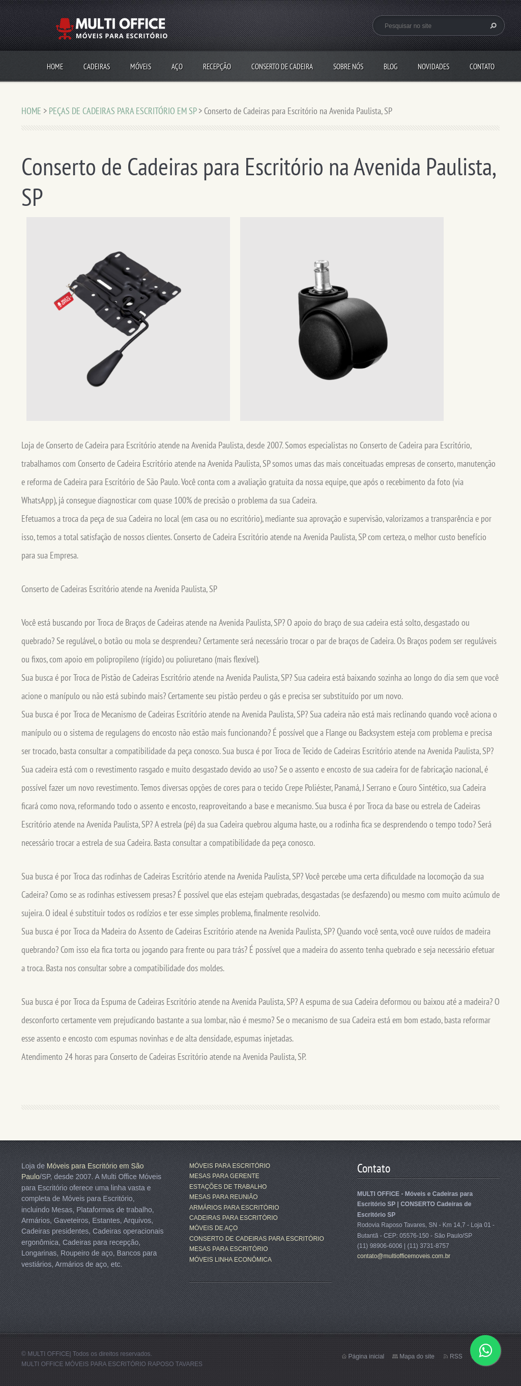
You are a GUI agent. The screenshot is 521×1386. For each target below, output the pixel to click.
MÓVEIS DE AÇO (213, 1228)
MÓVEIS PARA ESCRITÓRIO (229, 1165)
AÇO (177, 66)
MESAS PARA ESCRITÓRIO (228, 1248)
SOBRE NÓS (348, 66)
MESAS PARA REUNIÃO (223, 1197)
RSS (456, 1356)
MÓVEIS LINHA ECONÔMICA (230, 1259)
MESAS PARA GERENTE (224, 1176)
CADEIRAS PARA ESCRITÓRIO (233, 1217)
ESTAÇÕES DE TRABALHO (228, 1186)
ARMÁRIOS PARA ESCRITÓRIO (234, 1207)
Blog (390, 66)
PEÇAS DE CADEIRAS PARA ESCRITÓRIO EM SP (122, 111)
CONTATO (482, 66)
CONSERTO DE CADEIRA (282, 66)
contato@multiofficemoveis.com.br (403, 1256)
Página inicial (367, 1356)
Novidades (433, 66)
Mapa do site (417, 1356)
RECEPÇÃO (217, 66)
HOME (55, 66)
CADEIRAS (96, 66)
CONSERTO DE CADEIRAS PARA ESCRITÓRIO (256, 1238)
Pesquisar (492, 25)
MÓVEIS (140, 66)
